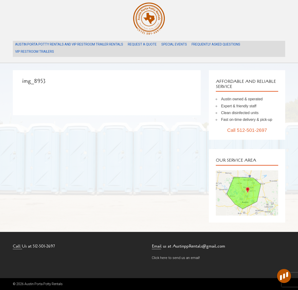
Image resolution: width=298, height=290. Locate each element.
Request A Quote (142, 44)
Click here (159, 258)
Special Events (174, 44)
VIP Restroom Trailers (34, 51)
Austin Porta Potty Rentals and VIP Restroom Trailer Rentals (69, 44)
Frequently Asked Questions (216, 44)
